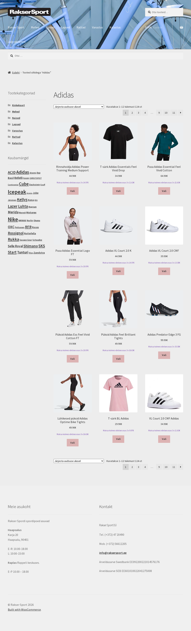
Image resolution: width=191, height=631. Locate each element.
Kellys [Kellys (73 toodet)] (22, 199)
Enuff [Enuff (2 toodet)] (42, 184)
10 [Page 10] (166, 112)
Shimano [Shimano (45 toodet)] (31, 245)
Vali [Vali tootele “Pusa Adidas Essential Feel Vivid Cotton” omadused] (164, 191)
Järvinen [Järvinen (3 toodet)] (12, 200)
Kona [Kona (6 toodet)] (31, 200)
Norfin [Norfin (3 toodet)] (30, 220)
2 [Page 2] (132, 112)
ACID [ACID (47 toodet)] (12, 172)
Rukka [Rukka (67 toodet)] (13, 239)
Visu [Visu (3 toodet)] (31, 253)
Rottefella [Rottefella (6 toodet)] (30, 233)
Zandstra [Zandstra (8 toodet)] (39, 252)
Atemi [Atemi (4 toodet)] (33, 172)
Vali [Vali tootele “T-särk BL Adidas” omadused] (118, 439)
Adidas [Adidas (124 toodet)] (22, 172)
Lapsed (65, 27)
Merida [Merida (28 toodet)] (13, 212)
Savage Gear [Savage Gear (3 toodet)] (26, 240)
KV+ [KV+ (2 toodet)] (36, 200)
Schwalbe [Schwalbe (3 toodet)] (37, 240)
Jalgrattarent (17, 42)
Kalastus (115, 27)
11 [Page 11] (174, 112)
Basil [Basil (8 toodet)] (11, 178)
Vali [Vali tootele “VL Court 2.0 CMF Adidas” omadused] (164, 439)
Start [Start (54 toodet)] (12, 252)
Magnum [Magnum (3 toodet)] (33, 207)
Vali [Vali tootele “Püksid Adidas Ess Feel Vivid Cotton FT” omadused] (72, 358)
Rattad (80, 27)
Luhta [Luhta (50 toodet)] (23, 206)
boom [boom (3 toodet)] (26, 178)
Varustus (97, 27)
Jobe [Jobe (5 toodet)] (35, 193)
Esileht (16, 72)
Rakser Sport (16, 27)
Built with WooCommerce (24, 609)
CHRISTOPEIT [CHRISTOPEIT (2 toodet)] (35, 178)
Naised (50, 27)
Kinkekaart (18, 105)
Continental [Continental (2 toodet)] (13, 184)
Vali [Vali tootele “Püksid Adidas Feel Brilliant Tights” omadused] (118, 358)
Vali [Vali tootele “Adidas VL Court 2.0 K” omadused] (118, 271)
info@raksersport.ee (112, 553)
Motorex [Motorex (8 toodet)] (31, 212)
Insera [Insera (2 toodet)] (29, 193)
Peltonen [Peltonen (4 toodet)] (19, 227)
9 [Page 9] (159, 112)
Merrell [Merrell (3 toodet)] (22, 212)
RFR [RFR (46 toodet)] (28, 226)
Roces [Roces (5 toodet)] (35, 227)
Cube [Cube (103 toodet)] (24, 183)
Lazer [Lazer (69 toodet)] (13, 206)
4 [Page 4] (145, 112)
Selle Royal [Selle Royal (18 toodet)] (15, 246)
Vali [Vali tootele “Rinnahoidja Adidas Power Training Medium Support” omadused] (72, 191)
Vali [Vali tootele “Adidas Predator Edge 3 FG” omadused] (164, 355)
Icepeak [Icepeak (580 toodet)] (17, 191)
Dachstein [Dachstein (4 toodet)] (34, 184)
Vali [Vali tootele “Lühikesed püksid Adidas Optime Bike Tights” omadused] (72, 442)
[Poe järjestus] (79, 107)
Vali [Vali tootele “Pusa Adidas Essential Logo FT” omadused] (72, 275)
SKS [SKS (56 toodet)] (41, 245)
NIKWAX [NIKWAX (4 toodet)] (22, 220)
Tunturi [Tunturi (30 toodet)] (22, 252)
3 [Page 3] (138, 112)
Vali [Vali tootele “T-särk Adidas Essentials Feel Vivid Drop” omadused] (118, 191)
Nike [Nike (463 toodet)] (13, 219)
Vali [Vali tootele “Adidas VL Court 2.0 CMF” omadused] (164, 271)
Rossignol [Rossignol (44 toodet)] (16, 233)
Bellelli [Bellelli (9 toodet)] (18, 178)
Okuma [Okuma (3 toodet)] (37, 220)
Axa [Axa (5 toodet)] (38, 172)
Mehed (35, 27)
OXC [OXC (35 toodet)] (11, 227)
